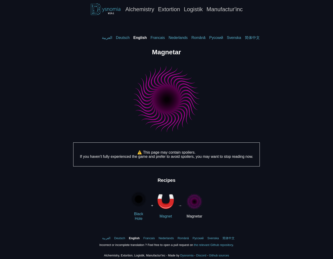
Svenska (234, 38)
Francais (158, 38)
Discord (201, 255)
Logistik (193, 9)
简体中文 (252, 38)
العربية (107, 38)
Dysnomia (187, 255)
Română (198, 38)
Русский (216, 38)
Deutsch (123, 38)
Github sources (219, 255)
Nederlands (178, 38)
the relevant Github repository (213, 245)
